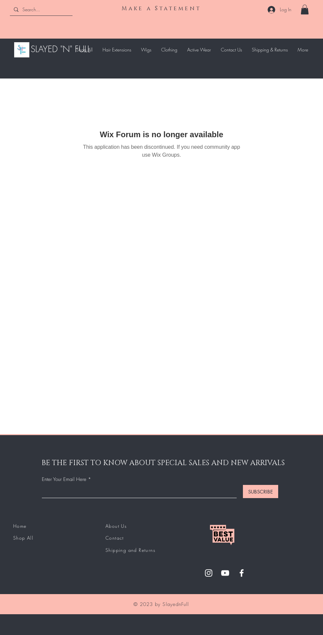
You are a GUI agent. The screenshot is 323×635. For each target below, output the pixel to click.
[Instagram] (209, 573)
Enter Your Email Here (64, 479)
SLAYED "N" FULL (60, 49)
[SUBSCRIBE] (260, 491)
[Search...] (40, 9)
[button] (305, 10)
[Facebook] (242, 573)
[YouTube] (225, 573)
